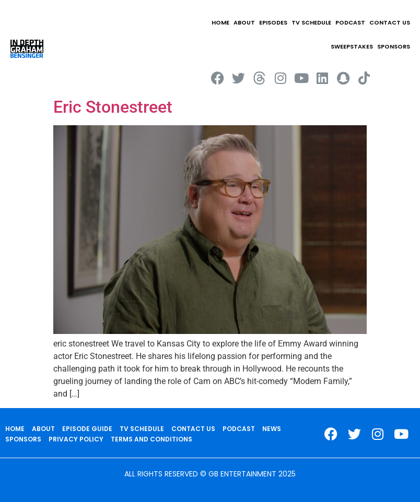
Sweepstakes (352, 46)
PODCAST (350, 22)
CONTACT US (389, 22)
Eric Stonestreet (112, 107)
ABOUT (244, 22)
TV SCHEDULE (311, 22)
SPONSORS (393, 46)
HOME (220, 22)
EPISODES (273, 22)
